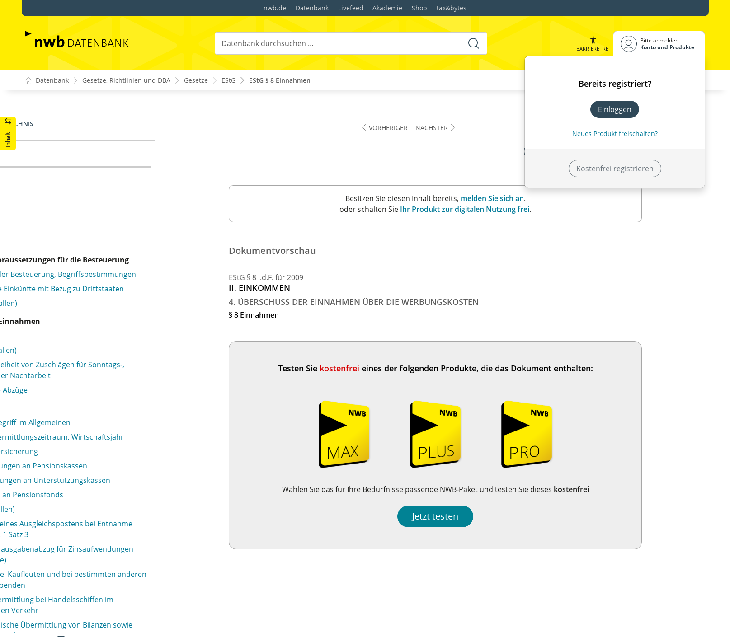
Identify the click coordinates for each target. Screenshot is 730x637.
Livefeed (350, 8)
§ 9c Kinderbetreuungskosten (90, 252)
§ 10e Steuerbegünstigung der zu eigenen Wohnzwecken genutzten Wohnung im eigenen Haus (120, 389)
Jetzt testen (499, 516)
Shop (419, 8)
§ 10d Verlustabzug (72, 364)
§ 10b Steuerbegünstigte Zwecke (95, 313)
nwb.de (275, 8)
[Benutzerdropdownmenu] (659, 43)
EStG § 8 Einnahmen (280, 80)
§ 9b (47, 220)
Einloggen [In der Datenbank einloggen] (614, 109)
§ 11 (47, 577)
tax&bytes (451, 8)
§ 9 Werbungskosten (75, 173)
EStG (228, 80)
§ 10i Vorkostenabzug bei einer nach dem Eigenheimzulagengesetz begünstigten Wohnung (123, 539)
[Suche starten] (473, 43)
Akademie (387, 8)
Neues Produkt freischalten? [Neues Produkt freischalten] (615, 133)
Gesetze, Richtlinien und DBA (126, 80)
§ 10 (47, 285)
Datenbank (312, 8)
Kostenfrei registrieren (615, 168)
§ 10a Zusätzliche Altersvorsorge (95, 299)
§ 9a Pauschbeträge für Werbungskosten (109, 187)
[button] (592, 43)
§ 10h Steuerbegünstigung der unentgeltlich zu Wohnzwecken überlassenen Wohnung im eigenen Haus (126, 509)
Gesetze (196, 80)
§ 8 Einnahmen (65, 158)
